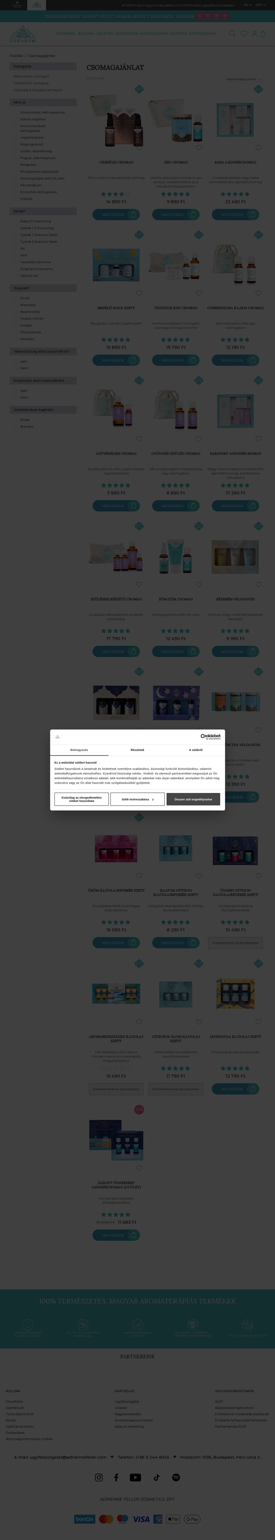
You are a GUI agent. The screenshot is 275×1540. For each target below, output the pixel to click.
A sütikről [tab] (196, 750)
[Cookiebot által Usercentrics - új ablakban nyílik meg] (204, 737)
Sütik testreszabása (138, 799)
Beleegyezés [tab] (79, 750)
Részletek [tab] (137, 750)
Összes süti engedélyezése (193, 799)
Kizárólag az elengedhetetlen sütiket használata (82, 799)
